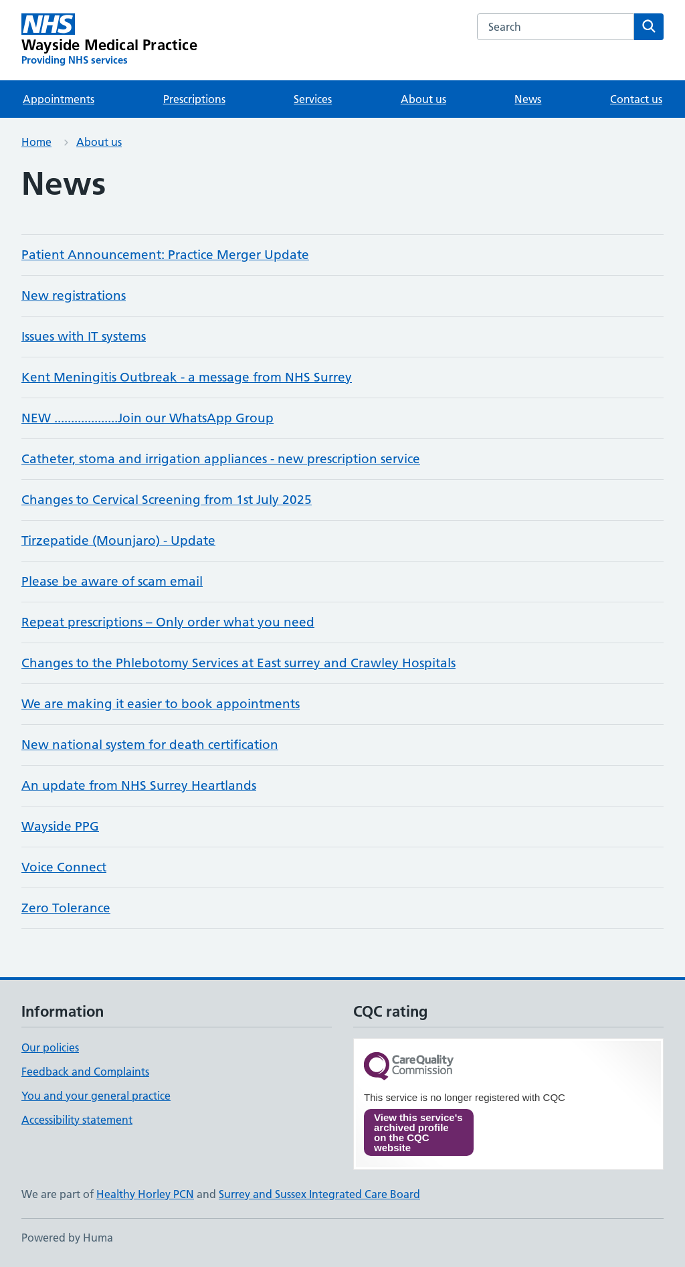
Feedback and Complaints (85, 1071)
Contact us (636, 99)
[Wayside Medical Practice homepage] (109, 40)
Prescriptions (194, 99)
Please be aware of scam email (112, 581)
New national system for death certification (149, 744)
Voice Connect (63, 867)
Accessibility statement (76, 1119)
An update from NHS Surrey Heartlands (138, 785)
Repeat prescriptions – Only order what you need (167, 622)
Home (36, 142)
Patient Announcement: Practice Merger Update (165, 254)
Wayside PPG (60, 826)
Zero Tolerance (65, 908)
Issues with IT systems (83, 336)
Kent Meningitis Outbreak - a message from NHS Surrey (186, 377)
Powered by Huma (67, 1237)
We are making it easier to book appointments (160, 703)
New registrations (73, 295)
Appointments (58, 99)
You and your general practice (96, 1095)
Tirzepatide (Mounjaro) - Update (118, 540)
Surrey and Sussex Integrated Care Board (319, 1194)
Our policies (50, 1047)
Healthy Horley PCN (145, 1194)
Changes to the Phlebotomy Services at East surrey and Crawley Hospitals (238, 663)
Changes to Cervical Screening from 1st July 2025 (166, 499)
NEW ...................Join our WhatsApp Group (147, 418)
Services (313, 99)
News (527, 99)
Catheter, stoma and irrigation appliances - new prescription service (220, 459)
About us (423, 99)
